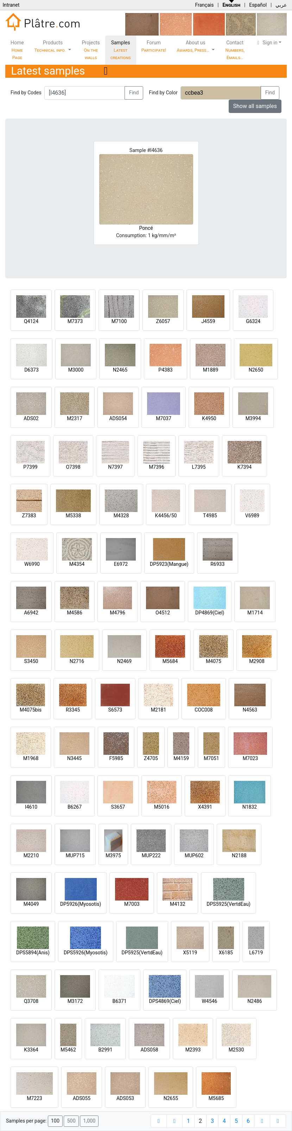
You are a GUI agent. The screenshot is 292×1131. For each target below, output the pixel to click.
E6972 (121, 564)
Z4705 (151, 758)
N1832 (249, 807)
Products (50, 46)
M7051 (211, 758)
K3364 (31, 1050)
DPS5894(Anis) (33, 952)
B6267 (75, 807)
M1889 (210, 370)
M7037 (163, 418)
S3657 (118, 807)
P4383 (165, 370)
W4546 (209, 1001)
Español (258, 5)
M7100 (119, 321)
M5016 (162, 807)
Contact (235, 50)
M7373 (75, 321)
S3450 (31, 661)
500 (71, 1121)
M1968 (31, 758)
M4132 (177, 904)
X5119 (190, 952)
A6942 (31, 612)
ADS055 (81, 1098)
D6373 (31, 370)
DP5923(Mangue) (169, 564)
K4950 (209, 418)
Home (17, 50)
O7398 (73, 467)
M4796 (117, 612)
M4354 (77, 564)
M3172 (75, 1001)
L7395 (198, 467)
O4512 (162, 612)
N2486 (254, 1001)
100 (55, 1121)
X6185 (226, 952)
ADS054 (118, 418)
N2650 (256, 370)
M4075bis (31, 710)
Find (134, 93)
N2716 (77, 661)
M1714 (255, 612)
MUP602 (194, 855)
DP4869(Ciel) (209, 612)
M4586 (74, 612)
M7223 (34, 1098)
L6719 (256, 952)
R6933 (217, 564)
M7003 (132, 904)
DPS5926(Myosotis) (86, 952)
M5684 (170, 661)
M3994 (253, 418)
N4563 (250, 710)
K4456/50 (166, 515)
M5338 (73, 515)
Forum (153, 46)
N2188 (239, 855)
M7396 (156, 467)
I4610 (31, 807)
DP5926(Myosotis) (80, 904)
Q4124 (31, 321)
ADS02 (31, 418)
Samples (120, 50)
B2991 (105, 1050)
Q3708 (31, 1001)
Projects (91, 50)
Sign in (266, 42)
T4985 (210, 515)
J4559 (208, 321)
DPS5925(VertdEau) (228, 904)
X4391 (205, 807)
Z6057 (163, 321)
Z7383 (29, 515)
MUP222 (151, 855)
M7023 (250, 758)
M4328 (121, 515)
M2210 (31, 855)
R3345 (73, 710)
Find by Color (163, 92)
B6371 (120, 1001)
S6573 (115, 710)
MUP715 (75, 855)
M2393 (193, 1050)
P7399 (30, 467)
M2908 (257, 661)
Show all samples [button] (255, 106)
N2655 (171, 1098)
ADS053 (125, 1098)
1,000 (89, 1121)
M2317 (74, 418)
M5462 (68, 1050)
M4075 (213, 661)
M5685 (216, 1098)
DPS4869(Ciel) (165, 1001)
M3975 (113, 855)
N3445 (74, 758)
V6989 (252, 515)
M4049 (31, 904)
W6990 (32, 564)
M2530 (236, 1050)
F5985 (116, 758)
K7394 (244, 467)
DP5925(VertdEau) (142, 952)
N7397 (115, 467)
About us (193, 46)
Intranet (10, 5)
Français (204, 5)
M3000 (76, 370)
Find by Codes (26, 92)
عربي (281, 5)
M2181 (158, 710)
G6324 (253, 321)
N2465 (120, 370)
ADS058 (149, 1050)
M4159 (181, 758)
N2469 (124, 661)
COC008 (203, 710)
